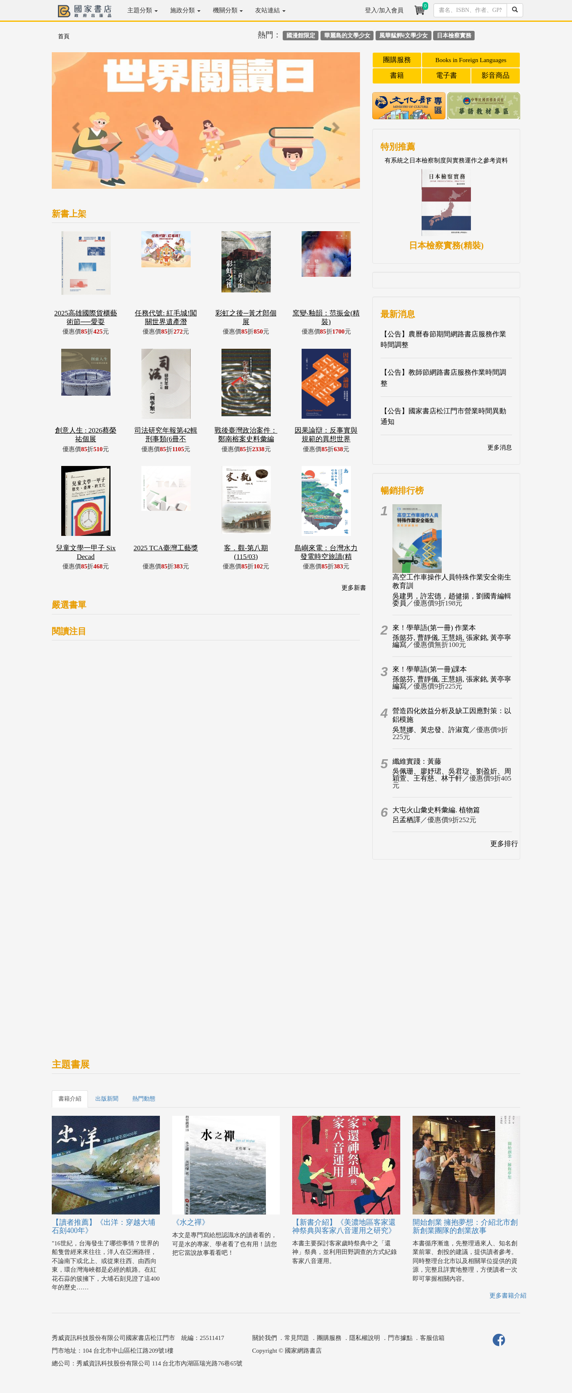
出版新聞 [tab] (106, 1099)
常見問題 (296, 1338)
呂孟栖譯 (406, 820)
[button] (75, 124)
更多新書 (353, 587)
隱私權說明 (364, 1338)
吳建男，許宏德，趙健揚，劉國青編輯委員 (451, 599)
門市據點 (400, 1338)
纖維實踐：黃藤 (416, 761)
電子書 (446, 75)
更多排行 (504, 844)
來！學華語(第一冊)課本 (429, 669)
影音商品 (496, 75)
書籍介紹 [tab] (69, 1099)
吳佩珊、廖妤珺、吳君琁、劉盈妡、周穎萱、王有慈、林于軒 (451, 774)
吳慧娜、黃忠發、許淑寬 (430, 730)
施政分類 (185, 10)
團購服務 (397, 60)
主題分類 (142, 10)
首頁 (63, 36)
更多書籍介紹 (507, 1295)
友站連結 (270, 10)
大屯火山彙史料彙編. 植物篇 (436, 810)
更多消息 (499, 447)
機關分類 (228, 10)
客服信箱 (432, 1338)
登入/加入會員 (384, 10)
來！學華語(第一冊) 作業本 (434, 628)
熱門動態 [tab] (143, 1099)
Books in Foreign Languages (471, 60)
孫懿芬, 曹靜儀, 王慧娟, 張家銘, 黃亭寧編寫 (451, 641)
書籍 (397, 75)
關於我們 (264, 1338)
